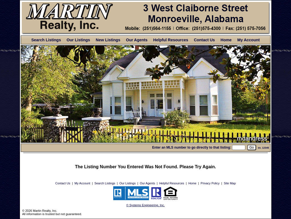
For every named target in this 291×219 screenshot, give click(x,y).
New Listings (108, 40)
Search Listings (46, 40)
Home (226, 40)
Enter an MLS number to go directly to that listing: (191, 147)
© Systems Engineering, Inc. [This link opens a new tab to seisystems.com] (145, 205)
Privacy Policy (210, 183)
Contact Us (204, 40)
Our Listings (78, 40)
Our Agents (137, 40)
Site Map (230, 183)
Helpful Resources (170, 40)
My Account (248, 40)
